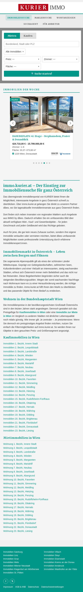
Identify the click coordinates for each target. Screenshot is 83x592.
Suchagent (31, 24)
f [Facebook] (5, 581)
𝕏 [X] (12, 581)
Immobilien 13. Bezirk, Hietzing (19, 391)
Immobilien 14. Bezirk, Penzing (19, 395)
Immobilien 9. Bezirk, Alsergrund (19, 375)
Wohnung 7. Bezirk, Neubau (17, 467)
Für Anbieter (51, 24)
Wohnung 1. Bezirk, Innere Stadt (19, 444)
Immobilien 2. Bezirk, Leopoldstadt (20, 347)
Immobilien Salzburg (13, 552)
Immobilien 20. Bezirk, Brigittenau (20, 418)
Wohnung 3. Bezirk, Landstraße (19, 452)
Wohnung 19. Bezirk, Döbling (18, 515)
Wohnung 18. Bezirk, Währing (18, 511)
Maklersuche (43, 17)
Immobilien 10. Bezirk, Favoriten (19, 379)
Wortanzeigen (66, 17)
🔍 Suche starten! (41, 73)
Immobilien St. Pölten (13, 572)
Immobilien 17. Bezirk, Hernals (18, 407)
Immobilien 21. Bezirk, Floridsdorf (20, 422)
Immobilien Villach (52, 552)
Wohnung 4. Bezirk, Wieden (17, 456)
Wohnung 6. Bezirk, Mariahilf (18, 463)
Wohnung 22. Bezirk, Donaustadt (20, 527)
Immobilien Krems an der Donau (59, 562)
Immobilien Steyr (52, 555)
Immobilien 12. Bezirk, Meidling (19, 387)
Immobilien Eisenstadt (54, 559)
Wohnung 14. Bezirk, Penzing (18, 495)
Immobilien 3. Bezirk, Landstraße (20, 351)
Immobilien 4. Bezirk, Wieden (18, 355)
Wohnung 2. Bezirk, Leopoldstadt (20, 448)
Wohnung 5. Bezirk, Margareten (19, 459)
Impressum (8, 587)
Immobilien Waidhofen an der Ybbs (60, 569)
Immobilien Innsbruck (54, 565)
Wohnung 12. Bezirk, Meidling (18, 487)
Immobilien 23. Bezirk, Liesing (18, 430)
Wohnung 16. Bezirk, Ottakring (18, 503)
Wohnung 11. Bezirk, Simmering (19, 483)
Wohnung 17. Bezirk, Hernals (18, 507)
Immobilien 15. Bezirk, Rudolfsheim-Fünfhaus (26, 399)
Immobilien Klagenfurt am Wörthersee (21, 569)
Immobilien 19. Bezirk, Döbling (18, 414)
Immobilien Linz (10, 555)
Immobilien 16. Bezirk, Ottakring (19, 403)
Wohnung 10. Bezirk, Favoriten (19, 479)
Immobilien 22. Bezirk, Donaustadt (20, 426)
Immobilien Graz (11, 559)
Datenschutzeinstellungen (52, 587)
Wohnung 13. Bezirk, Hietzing (18, 491)
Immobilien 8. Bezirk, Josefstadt (19, 371)
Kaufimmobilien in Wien (32, 312)
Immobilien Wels (11, 562)
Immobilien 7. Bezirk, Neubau (18, 367)
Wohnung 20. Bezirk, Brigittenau (19, 519)
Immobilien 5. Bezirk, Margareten (20, 359)
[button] (13, 123)
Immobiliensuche (19, 17)
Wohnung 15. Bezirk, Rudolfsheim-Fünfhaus (25, 499)
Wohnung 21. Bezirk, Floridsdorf (19, 523)
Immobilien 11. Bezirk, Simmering (20, 383)
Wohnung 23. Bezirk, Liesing (17, 531)
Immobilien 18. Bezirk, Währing (19, 411)
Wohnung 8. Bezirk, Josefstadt (18, 471)
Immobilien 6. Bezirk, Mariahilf (18, 363)
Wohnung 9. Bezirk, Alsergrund (19, 475)
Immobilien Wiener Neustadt (16, 565)
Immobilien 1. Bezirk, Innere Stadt (20, 343)
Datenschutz (33, 587)
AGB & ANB (20, 587)
